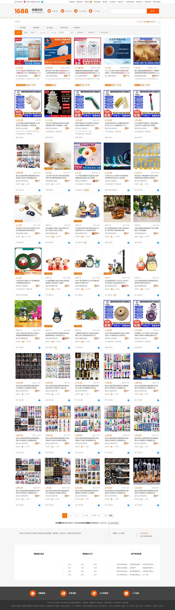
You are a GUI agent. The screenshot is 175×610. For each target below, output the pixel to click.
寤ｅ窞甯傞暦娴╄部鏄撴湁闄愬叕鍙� (111, 76)
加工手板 (78, 131)
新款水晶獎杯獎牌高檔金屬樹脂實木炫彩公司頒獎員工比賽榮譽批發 (27, 439)
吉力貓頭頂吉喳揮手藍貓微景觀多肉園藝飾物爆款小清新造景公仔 (57, 334)
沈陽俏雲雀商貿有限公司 (151, 571)
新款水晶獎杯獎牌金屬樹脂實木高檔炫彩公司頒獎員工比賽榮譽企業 (27, 492)
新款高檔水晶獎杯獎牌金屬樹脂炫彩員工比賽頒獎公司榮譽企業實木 (57, 492)
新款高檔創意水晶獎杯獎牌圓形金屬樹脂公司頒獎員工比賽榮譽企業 (116, 492)
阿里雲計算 (102, 606)
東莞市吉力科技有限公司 (22, 128)
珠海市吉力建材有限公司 (22, 286)
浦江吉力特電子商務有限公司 (22, 181)
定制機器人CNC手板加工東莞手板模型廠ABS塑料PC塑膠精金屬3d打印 (146, 334)
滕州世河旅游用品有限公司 (125, 571)
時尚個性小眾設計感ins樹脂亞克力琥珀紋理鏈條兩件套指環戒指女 (28, 229)
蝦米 (96, 606)
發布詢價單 (144, 533)
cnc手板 (89, 131)
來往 (137, 606)
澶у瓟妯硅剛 (29, 79)
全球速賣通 (49, 606)
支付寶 (132, 606)
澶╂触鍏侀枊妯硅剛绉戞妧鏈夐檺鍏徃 (22, 76)
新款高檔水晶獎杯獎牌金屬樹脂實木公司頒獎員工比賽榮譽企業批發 (27, 387)
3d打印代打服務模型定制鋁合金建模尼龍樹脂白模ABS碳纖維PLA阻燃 (57, 124)
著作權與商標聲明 (75, 602)
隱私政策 (100, 602)
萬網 (123, 606)
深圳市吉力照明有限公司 (111, 181)
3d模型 (83, 131)
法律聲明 (85, 602)
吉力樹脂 (122, 533)
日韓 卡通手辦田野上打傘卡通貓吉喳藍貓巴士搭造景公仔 (87, 282)
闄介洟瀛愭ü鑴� (149, 79)
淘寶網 (57, 606)
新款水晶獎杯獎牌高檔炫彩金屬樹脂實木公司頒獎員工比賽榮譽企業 (116, 387)
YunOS (110, 606)
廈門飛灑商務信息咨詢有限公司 (140, 571)
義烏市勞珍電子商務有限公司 (82, 233)
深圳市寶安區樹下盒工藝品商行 (111, 233)
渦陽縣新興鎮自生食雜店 (151, 568)
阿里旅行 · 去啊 (80, 606)
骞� (38, 76)
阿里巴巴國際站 (27, 606)
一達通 (154, 606)
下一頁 (85, 516)
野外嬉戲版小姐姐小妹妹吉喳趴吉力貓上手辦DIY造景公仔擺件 (57, 229)
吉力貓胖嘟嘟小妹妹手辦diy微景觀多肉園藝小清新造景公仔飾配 (57, 282)
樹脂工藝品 (19, 131)
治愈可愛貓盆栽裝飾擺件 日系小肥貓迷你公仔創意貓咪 (146, 229)
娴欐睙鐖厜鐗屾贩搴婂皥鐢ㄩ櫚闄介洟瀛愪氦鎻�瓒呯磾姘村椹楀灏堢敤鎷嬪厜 (87, 72)
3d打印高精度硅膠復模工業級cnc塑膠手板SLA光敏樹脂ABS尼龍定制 (117, 334)
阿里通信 (117, 606)
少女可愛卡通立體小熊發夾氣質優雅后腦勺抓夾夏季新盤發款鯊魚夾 (57, 177)
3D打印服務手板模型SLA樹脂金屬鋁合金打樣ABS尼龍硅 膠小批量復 (146, 124)
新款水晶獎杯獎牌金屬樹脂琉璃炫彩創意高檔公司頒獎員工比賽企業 (57, 387)
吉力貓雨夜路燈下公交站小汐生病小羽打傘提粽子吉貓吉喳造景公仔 (116, 282)
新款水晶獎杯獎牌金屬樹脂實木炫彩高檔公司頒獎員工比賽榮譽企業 (116, 439)
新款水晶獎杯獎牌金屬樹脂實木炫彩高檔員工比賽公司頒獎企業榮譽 (57, 439)
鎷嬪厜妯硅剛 (79, 79)
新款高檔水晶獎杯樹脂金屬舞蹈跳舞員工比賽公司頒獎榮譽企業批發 (87, 387)
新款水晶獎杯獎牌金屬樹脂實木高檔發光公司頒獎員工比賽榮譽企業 (146, 387)
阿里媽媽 (90, 606)
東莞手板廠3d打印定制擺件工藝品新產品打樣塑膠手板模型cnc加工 (87, 124)
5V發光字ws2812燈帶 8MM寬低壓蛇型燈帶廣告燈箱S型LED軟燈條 (116, 177)
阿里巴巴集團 (16, 606)
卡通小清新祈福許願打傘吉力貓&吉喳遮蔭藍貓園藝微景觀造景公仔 (27, 334)
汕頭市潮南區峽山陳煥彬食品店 (127, 564)
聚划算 (67, 606)
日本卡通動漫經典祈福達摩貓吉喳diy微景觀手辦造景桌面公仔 (146, 282)
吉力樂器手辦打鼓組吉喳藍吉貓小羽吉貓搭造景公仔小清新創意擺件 (87, 229)
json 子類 (145, 575)
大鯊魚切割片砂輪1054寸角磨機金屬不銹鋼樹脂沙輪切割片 (27, 282)
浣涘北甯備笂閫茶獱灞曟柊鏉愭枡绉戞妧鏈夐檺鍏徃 (52, 76)
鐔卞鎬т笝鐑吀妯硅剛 (53, 79)
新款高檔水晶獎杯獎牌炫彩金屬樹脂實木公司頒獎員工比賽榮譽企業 (146, 439)
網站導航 (125, 602)
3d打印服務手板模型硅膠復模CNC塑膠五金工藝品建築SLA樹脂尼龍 (28, 124)
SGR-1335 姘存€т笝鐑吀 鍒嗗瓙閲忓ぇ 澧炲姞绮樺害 (117, 72)
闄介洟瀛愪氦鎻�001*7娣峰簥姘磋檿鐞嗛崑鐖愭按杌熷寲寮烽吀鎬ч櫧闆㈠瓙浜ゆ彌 (147, 72)
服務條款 (92, 602)
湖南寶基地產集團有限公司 (138, 564)
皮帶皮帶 (133, 568)
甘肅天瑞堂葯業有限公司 (151, 564)
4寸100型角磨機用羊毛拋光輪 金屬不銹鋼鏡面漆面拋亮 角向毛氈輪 (87, 177)
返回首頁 (103, 523)
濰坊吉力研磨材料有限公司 (82, 181)
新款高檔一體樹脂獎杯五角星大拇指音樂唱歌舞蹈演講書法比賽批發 (146, 177)
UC (127, 606)
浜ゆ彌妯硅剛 (20, 79)
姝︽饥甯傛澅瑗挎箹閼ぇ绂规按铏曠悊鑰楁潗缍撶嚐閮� (82, 76)
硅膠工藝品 (36, 131)
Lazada (160, 606)
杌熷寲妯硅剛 (139, 79)
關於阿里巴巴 (109, 602)
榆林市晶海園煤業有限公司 (125, 568)
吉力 (69, 564)
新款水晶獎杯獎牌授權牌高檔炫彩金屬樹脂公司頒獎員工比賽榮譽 (87, 492)
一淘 (72, 606)
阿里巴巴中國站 (39, 606)
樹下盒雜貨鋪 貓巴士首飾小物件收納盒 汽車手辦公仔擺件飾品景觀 (117, 229)
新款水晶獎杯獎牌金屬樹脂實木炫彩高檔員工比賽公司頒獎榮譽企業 (27, 177)
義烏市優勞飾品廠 (51, 233)
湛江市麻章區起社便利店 (125, 575)
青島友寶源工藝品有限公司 (52, 181)
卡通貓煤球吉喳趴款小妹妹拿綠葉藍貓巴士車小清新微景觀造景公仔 (87, 334)
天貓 (62, 606)
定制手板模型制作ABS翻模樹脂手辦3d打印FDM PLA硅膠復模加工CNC (117, 124)
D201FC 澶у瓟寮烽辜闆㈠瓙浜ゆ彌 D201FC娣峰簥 (28, 72)
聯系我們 (118, 602)
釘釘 (141, 606)
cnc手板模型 (28, 131)
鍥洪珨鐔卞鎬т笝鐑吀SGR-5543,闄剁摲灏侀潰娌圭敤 (58, 72)
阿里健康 (148, 606)
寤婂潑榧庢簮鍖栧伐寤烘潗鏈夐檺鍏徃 (141, 76)
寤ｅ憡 (38, 73)
